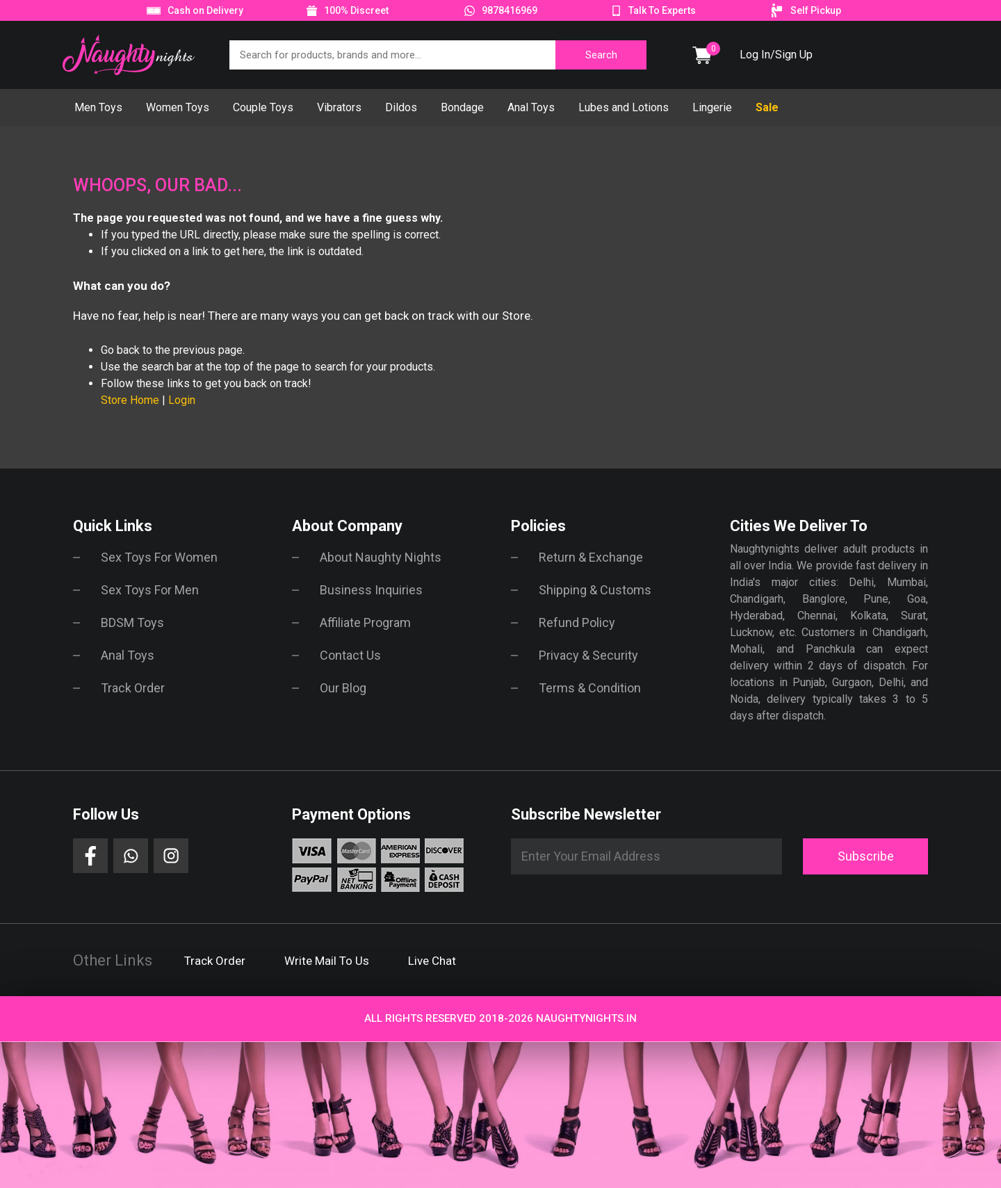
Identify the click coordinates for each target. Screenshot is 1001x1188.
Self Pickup (815, 10)
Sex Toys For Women (159, 557)
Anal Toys (127, 655)
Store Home (130, 400)
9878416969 (509, 10)
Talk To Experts (662, 10)
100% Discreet (356, 10)
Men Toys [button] (98, 107)
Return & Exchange (591, 557)
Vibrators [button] (339, 107)
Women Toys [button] (177, 107)
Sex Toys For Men (150, 590)
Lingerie (712, 107)
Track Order (133, 688)
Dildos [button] (401, 107)
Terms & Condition (590, 688)
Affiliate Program (365, 622)
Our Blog (343, 688)
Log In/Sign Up (776, 54)
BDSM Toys (132, 622)
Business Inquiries (371, 590)
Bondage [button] (462, 107)
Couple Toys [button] (263, 107)
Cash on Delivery (205, 10)
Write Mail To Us (326, 961)
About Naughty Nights (380, 557)
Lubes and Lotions (623, 107)
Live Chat (432, 961)
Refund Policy (577, 622)
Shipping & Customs (595, 590)
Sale (767, 107)
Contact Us (350, 655)
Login (181, 400)
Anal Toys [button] (531, 107)
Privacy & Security (588, 655)
